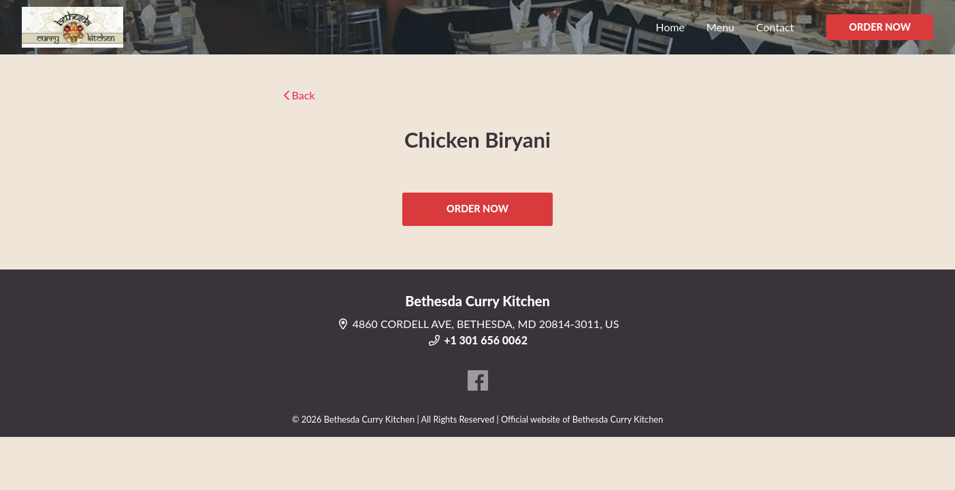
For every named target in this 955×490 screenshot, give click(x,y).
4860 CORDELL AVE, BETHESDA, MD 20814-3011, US (477, 323)
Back (299, 94)
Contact (775, 26)
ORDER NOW (880, 27)
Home (670, 26)
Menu (720, 26)
